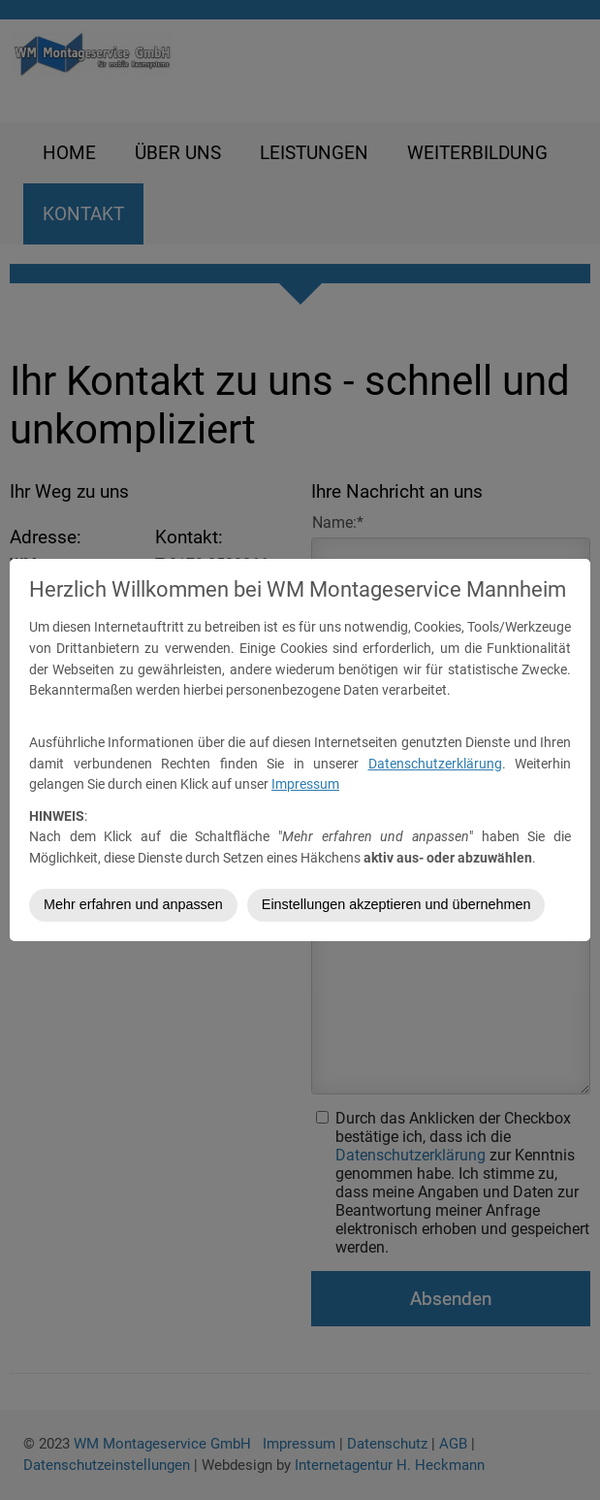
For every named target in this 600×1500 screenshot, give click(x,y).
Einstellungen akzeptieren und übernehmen (396, 904)
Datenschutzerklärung (435, 764)
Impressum (305, 784)
